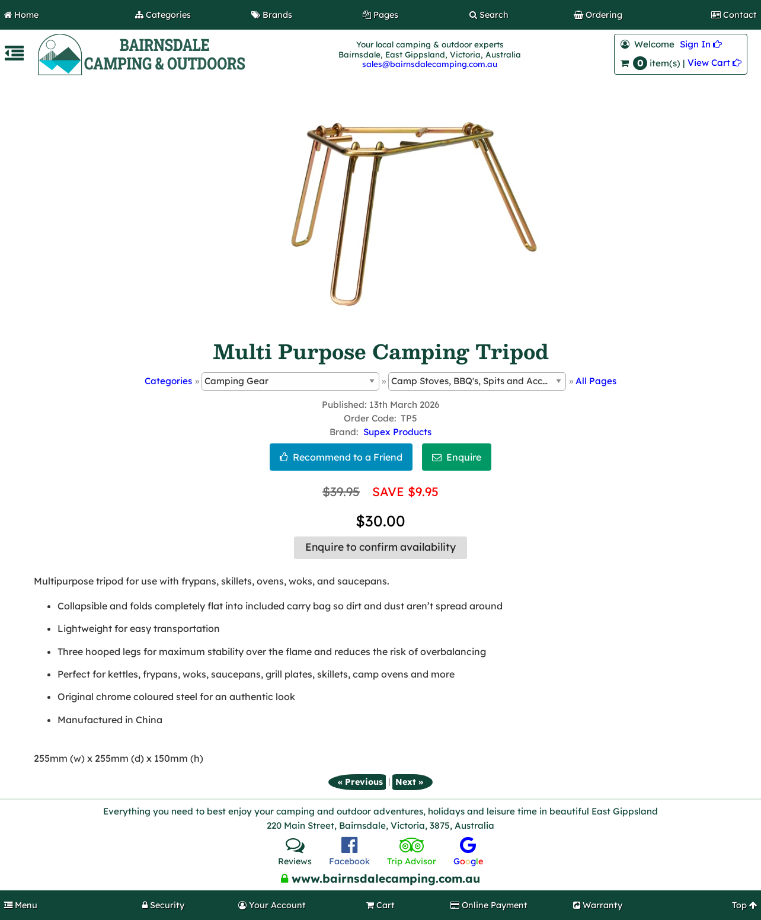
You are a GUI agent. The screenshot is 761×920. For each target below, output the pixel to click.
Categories (168, 380)
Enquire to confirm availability (380, 547)
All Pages (595, 380)
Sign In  (701, 44)
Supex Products (397, 431)
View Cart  (714, 62)
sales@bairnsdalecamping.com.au (429, 64)
